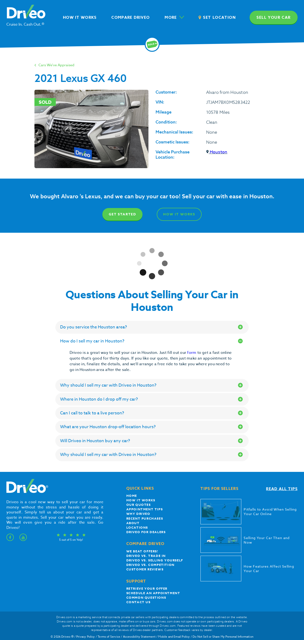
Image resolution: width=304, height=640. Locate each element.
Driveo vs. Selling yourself (154, 560)
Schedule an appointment (153, 593)
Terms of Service (109, 637)
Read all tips (282, 489)
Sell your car (273, 17)
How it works (140, 500)
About (133, 523)
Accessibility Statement (139, 637)
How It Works (179, 214)
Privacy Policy (85, 637)
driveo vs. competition (150, 565)
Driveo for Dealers (146, 532)
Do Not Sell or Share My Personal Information (223, 637)
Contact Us (138, 602)
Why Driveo (138, 514)
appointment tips (144, 509)
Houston (217, 152)
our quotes (138, 505)
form (192, 353)
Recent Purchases (144, 518)
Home (131, 495)
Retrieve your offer (146, 588)
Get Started (122, 214)
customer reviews (145, 569)
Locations (137, 527)
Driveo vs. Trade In (146, 556)
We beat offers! (142, 551)
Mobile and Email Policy (174, 637)
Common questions (146, 597)
